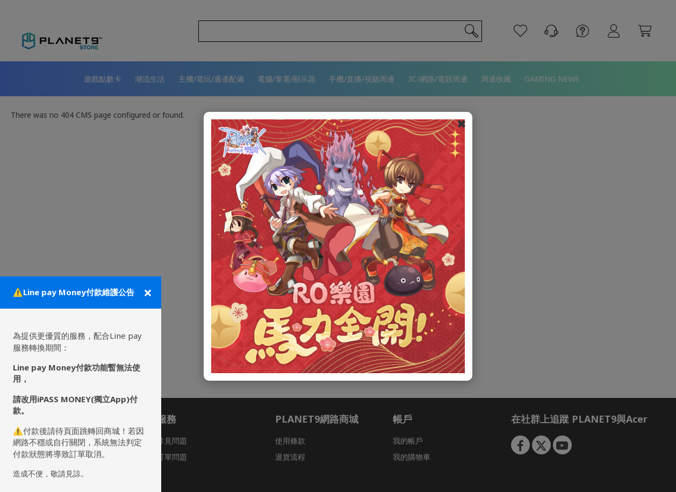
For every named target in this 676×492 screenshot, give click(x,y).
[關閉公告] (146, 292)
